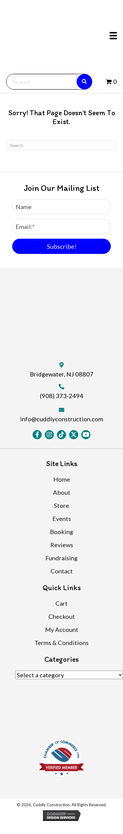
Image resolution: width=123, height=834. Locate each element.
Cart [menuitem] (61, 603)
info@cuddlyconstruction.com (61, 418)
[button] (61, 246)
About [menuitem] (61, 492)
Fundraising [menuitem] (61, 557)
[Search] (61, 145)
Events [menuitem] (61, 518)
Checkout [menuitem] (61, 616)
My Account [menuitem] (61, 629)
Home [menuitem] (61, 479)
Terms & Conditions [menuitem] (61, 642)
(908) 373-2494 (61, 395)
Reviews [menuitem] (61, 544)
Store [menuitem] (61, 505)
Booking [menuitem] (61, 531)
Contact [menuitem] (62, 571)
